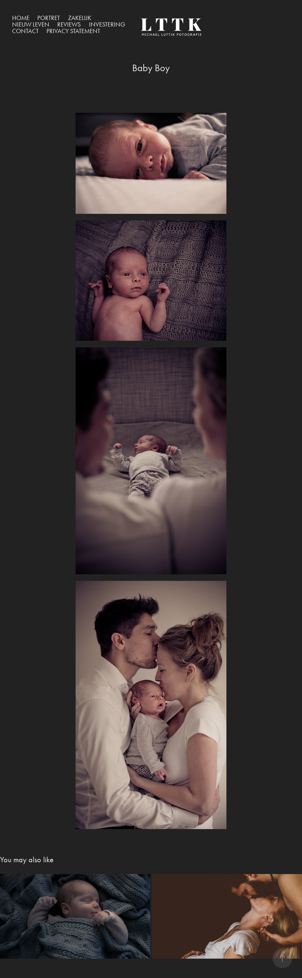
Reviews (69, 24)
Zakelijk (79, 18)
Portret (48, 18)
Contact (25, 31)
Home (20, 18)
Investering (107, 24)
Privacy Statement (73, 31)
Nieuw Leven (30, 24)
